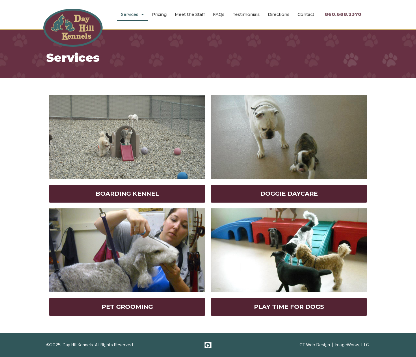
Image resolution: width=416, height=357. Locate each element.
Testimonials (246, 14)
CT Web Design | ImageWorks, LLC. (335, 344)
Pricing (159, 14)
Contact (306, 14)
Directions (278, 14)
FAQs (218, 14)
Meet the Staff (190, 14)
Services (132, 14)
